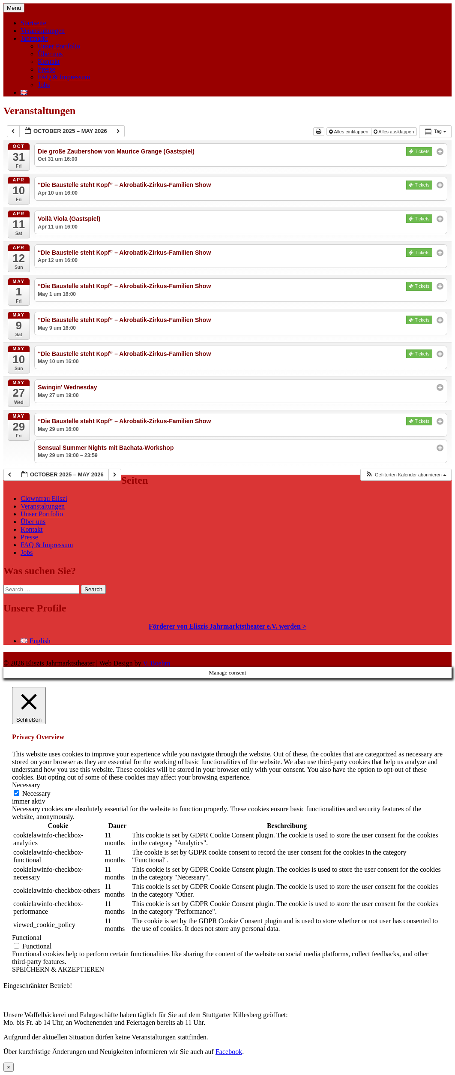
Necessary (36, 793)
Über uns (50, 53)
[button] (406, 475)
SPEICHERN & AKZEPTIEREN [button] (58, 969)
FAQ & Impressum (64, 77)
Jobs (44, 84)
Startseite (33, 23)
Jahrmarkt (34, 38)
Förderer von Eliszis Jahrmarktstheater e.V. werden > (227, 626)
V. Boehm (156, 663)
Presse (46, 69)
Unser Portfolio (59, 46)
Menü (14, 8)
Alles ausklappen (395, 131)
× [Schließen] (8, 1067)
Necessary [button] (26, 785)
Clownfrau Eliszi (44, 498)
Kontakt (49, 61)
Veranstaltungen (43, 30)
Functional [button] (26, 937)
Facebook (229, 1051)
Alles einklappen (349, 131)
